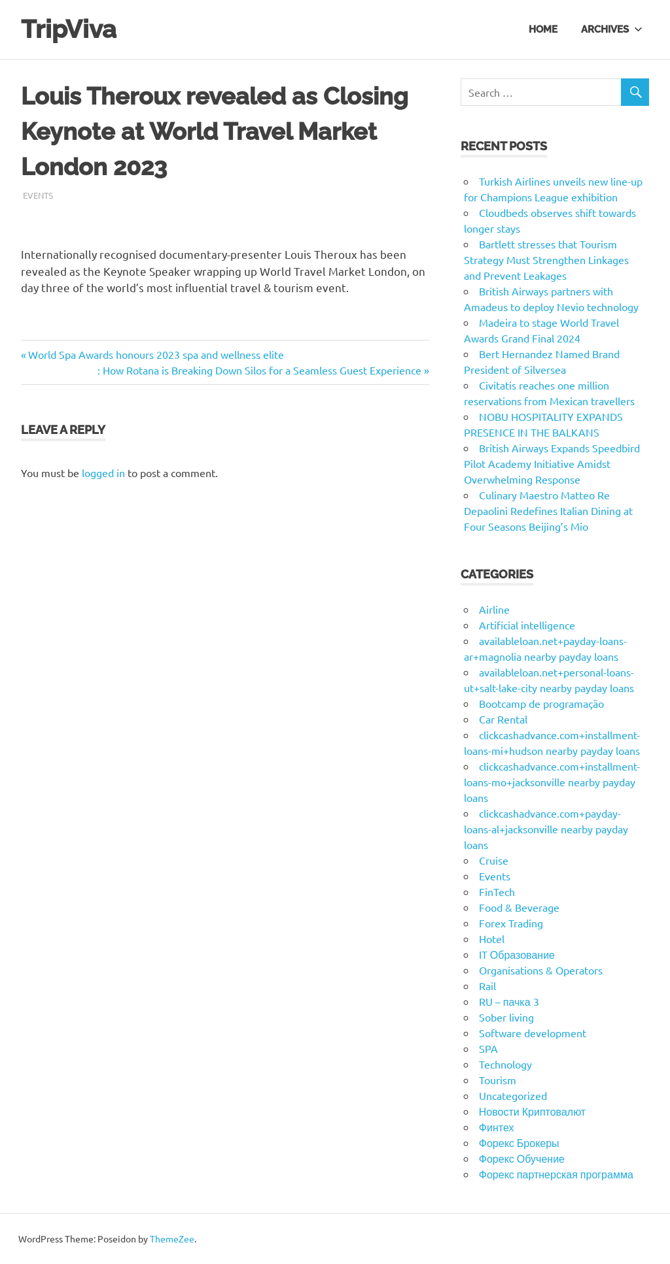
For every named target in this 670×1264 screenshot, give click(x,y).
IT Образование (517, 954)
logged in (103, 472)
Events (38, 195)
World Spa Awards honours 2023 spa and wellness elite (155, 354)
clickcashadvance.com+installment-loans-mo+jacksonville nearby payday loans (552, 781)
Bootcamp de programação (541, 703)
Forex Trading (511, 922)
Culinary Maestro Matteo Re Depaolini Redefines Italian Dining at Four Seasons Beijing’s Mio (548, 510)
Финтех (496, 1126)
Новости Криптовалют (532, 1111)
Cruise (493, 860)
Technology (505, 1064)
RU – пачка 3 (509, 1001)
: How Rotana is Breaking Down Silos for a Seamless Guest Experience (259, 369)
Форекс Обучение (522, 1158)
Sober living (506, 1016)
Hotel (491, 938)
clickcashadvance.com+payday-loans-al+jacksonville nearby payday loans (546, 829)
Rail (487, 985)
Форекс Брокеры (519, 1142)
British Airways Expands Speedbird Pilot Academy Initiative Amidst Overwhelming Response (552, 463)
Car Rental (503, 718)
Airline (494, 609)
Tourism (497, 1079)
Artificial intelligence (527, 624)
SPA (488, 1048)
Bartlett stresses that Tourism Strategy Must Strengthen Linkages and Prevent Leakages (546, 259)
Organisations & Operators (541, 969)
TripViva (68, 29)
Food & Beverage (519, 907)
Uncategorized (513, 1095)
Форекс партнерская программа (556, 1173)
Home (543, 29)
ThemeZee (172, 1238)
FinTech (497, 891)
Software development (532, 1032)
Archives (612, 29)
